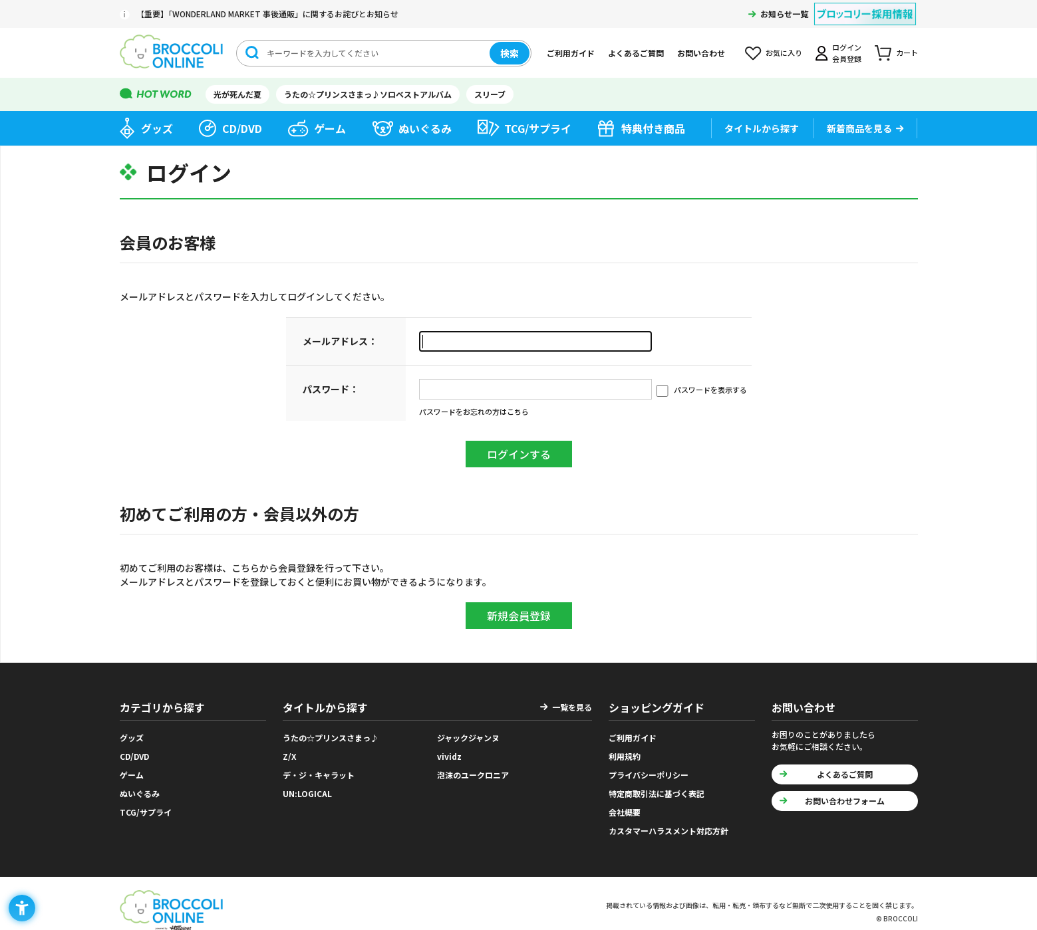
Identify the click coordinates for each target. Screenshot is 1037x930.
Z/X (290, 756)
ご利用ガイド (571, 52)
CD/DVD (242, 128)
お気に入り (784, 52)
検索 (509, 53)
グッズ (157, 128)
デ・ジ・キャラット (319, 774)
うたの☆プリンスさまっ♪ (330, 737)
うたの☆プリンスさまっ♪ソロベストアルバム (368, 94)
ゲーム (330, 128)
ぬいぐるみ (425, 128)
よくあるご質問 (636, 52)
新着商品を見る (859, 128)
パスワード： (331, 389)
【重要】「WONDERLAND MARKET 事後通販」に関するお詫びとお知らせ (267, 13)
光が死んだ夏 (237, 94)
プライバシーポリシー (648, 774)
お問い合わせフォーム (845, 800)
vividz (449, 756)
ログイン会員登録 (846, 53)
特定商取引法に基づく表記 (656, 793)
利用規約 (625, 756)
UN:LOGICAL (307, 793)
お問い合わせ (701, 52)
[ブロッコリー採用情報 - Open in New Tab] (865, 5)
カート (907, 52)
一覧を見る (572, 707)
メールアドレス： (340, 341)
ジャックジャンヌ (468, 737)
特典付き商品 (653, 128)
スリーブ (490, 94)
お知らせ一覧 (784, 13)
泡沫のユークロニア (473, 774)
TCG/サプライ (537, 128)
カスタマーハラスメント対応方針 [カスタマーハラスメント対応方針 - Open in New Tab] (668, 830)
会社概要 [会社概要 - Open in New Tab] (625, 812)
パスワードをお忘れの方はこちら (474, 411)
